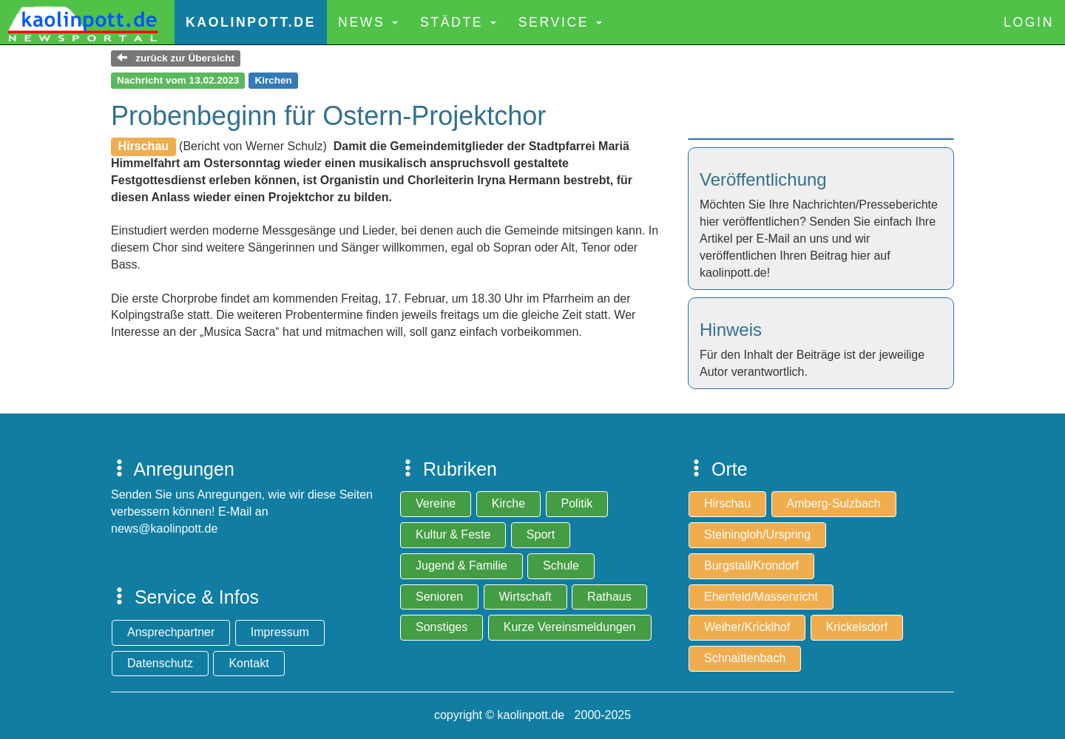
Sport (541, 534)
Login (1029, 22)
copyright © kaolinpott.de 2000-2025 (532, 715)
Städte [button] (458, 22)
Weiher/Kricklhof (747, 627)
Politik (577, 503)
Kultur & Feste (453, 534)
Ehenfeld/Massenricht (761, 596)
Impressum (280, 632)
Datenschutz (160, 663)
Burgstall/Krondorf (751, 565)
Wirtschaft (525, 596)
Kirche (508, 503)
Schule (561, 565)
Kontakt (248, 663)
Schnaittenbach (744, 658)
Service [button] (560, 22)
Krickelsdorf (857, 627)
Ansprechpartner (170, 632)
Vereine (436, 503)
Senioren (439, 596)
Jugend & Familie (461, 565)
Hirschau (727, 503)
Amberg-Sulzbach (834, 503)
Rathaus (609, 596)
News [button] (368, 22)
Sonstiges (441, 627)
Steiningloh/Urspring (757, 534)
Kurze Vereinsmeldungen (570, 627)
